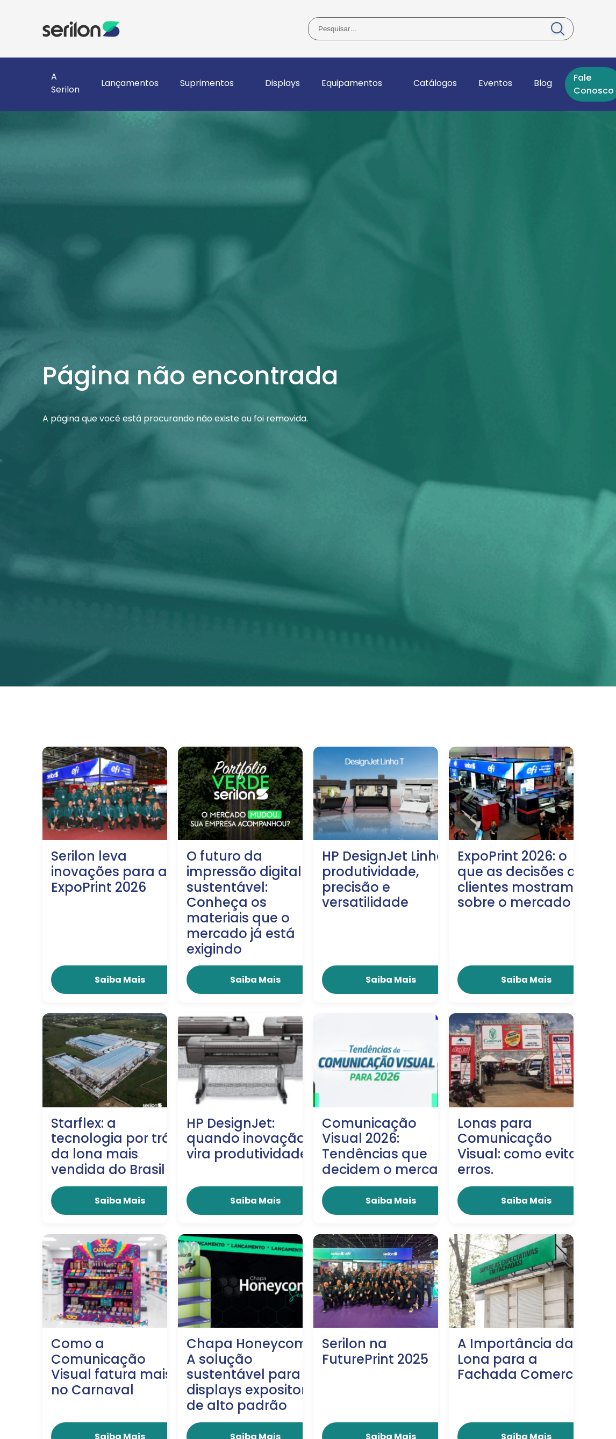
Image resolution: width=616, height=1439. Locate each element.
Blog (543, 83)
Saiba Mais (120, 979)
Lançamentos (130, 83)
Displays (282, 83)
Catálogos (435, 83)
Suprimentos (207, 83)
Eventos (495, 83)
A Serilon (65, 83)
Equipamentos (351, 83)
